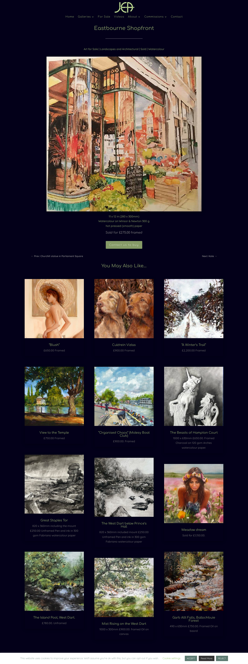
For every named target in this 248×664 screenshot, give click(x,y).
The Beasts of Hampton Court (194, 432)
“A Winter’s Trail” (194, 345)
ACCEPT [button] (191, 658)
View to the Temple (54, 432)
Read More (206, 658)
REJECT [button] (222, 658)
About (132, 17)
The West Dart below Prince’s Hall (124, 525)
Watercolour (156, 49)
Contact (177, 17)
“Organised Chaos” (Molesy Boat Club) (124, 434)
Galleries (84, 17)
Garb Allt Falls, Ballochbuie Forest (193, 619)
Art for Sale (91, 49)
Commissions (154, 17)
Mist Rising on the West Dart (124, 623)
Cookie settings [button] (171, 658)
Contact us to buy (124, 245)
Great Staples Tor (54, 520)
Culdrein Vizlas (124, 345)
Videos (119, 17)
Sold (143, 49)
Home (69, 17)
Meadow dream (194, 530)
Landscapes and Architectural (119, 49)
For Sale (104, 17)
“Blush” (54, 345)
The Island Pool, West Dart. (54, 617)
